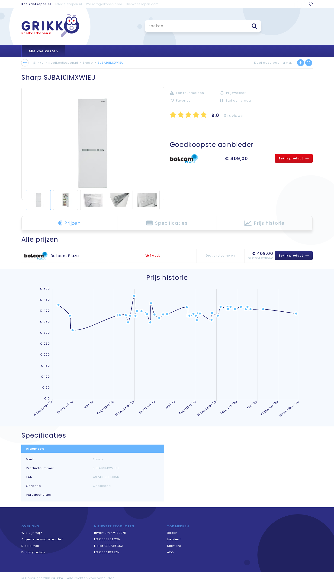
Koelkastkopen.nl (36, 4)
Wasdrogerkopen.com (104, 4)
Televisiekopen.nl (68, 4)
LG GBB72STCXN (107, 539)
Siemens (174, 546)
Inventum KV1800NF (110, 533)
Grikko (38, 62)
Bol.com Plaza (65, 255)
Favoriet (180, 100)
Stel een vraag (235, 100)
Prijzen (69, 223)
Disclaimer (30, 546)
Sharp (88, 62)
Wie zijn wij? (31, 533)
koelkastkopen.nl (37, 33)
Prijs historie (264, 223)
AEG (170, 552)
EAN (29, 477)
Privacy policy (33, 552)
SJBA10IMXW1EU (111, 62)
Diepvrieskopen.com (142, 4)
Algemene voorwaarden (42, 539)
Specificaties (167, 223)
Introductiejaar (39, 495)
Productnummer (40, 468)
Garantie (33, 486)
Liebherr (174, 539)
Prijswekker (233, 93)
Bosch (172, 533)
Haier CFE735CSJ (108, 546)
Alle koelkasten (43, 51)
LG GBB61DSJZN (107, 552)
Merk (30, 459)
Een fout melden (187, 93)
